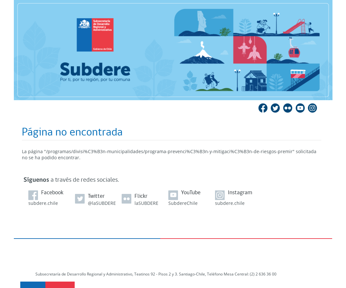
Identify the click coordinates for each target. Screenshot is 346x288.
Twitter (275, 108)
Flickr (288, 108)
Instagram (312, 108)
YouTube (300, 108)
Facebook (263, 108)
